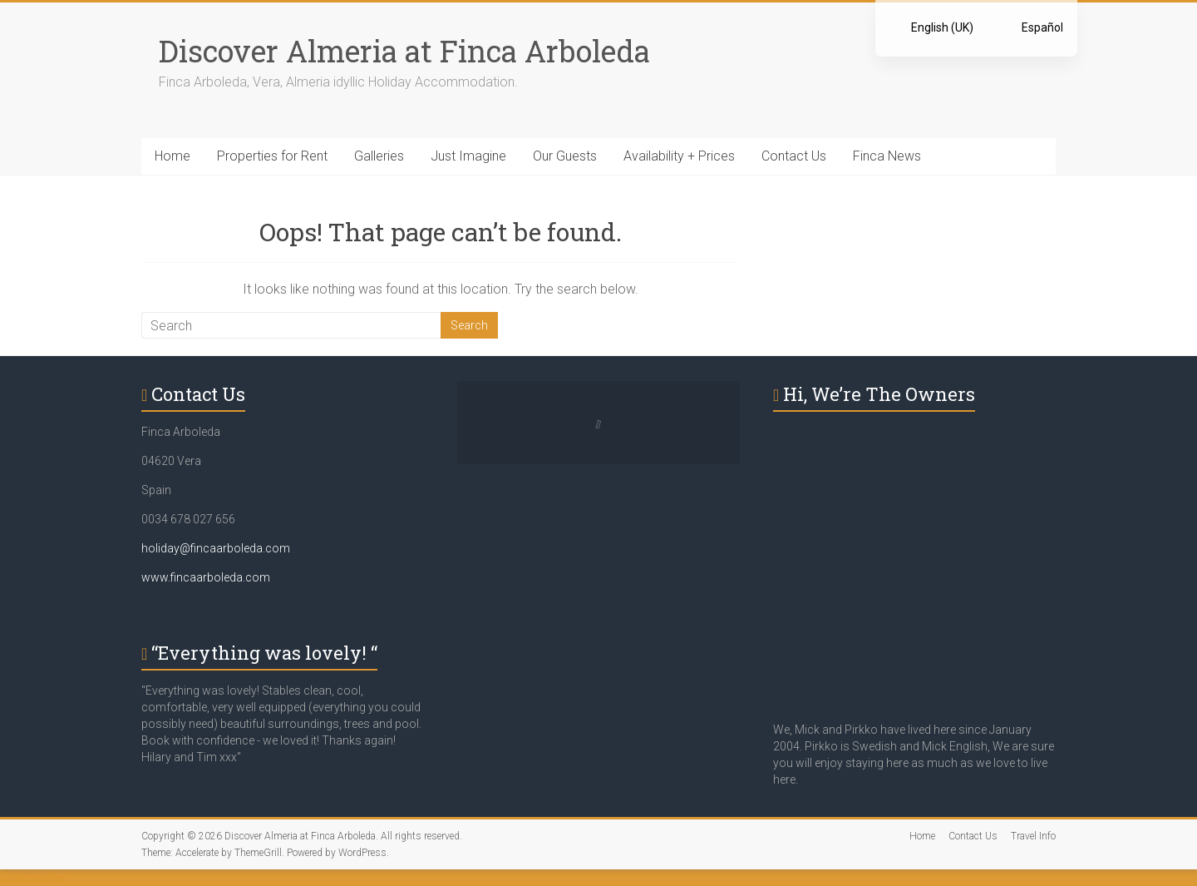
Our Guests (565, 156)
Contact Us (793, 156)
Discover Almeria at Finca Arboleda (404, 51)
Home (172, 156)
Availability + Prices (679, 156)
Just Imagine (468, 156)
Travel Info (1033, 836)
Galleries (379, 156)
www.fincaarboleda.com (205, 577)
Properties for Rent (272, 156)
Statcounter (34, 877)
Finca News (887, 156)
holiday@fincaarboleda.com (215, 548)
